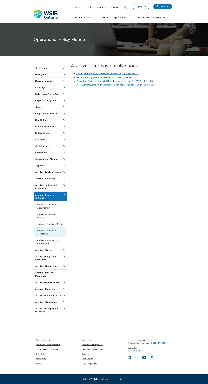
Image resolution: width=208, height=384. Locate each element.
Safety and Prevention (47, 94)
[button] (64, 74)
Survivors (40, 139)
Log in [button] (162, 6)
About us (79, 7)
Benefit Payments (44, 126)
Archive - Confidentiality (48, 295)
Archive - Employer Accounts (46, 216)
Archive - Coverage (45, 178)
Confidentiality (43, 146)
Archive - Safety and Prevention (46, 187)
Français (114, 7)
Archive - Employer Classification (46, 206)
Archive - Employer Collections (46, 232)
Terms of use (87, 359)
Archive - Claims (43, 250)
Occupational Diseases (47, 159)
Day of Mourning (43, 340)
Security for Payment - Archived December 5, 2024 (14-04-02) (107, 73)
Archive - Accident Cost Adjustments (48, 242)
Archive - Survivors (45, 289)
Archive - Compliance (46, 302)
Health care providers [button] (150, 17)
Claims (38, 107)
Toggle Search (125, 7)
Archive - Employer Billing (49, 224)
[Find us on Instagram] (136, 358)
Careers (85, 354)
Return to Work (43, 133)
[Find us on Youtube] (144, 358)
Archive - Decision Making (48, 172)
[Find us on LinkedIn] (129, 358)
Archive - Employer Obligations (45, 196)
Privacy (39, 363)
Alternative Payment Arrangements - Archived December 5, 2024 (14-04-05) (115, 84)
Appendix (40, 165)
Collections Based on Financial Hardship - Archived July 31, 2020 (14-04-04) (114, 81)
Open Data (40, 354)
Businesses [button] (81, 17)
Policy (90, 7)
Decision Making (43, 81)
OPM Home (41, 68)
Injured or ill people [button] (112, 17)
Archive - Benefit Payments (44, 274)
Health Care (41, 120)
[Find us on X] (152, 358)
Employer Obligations (46, 100)
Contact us (102, 7)
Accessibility (41, 359)
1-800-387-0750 (158, 343)
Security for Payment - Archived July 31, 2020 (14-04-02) (105, 77)
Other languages (89, 363)
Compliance (41, 152)
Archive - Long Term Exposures (46, 258)
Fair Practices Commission (47, 349)
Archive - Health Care (46, 266)
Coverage (40, 87)
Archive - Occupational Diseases (47, 310)
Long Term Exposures (46, 113)
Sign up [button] (139, 6)
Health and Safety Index (92, 349)
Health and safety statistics (48, 344)
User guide (40, 74)
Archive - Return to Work (48, 282)
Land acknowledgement (92, 344)
